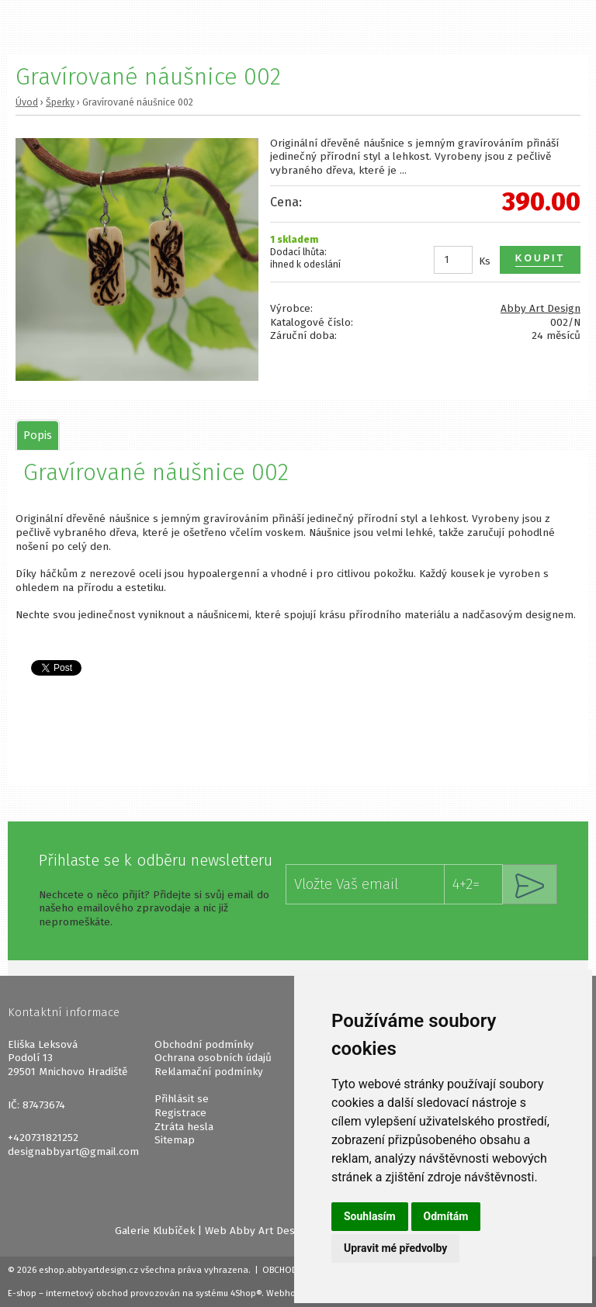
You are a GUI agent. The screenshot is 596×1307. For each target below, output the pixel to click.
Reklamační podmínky (208, 1071)
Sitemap (174, 1139)
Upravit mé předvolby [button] (395, 1248)
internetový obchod (87, 1293)
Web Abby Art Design (257, 1230)
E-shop (22, 1293)
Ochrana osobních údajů (213, 1057)
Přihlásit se (181, 1098)
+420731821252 (43, 1137)
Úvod (27, 102)
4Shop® (246, 1293)
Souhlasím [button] (370, 1216)
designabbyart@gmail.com (73, 1151)
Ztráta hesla (183, 1126)
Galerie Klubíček (155, 1230)
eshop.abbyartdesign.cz (88, 1269)
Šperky (60, 102)
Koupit (540, 258)
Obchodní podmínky (204, 1044)
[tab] (38, 435)
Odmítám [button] (446, 1216)
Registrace (180, 1112)
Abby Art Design (540, 308)
